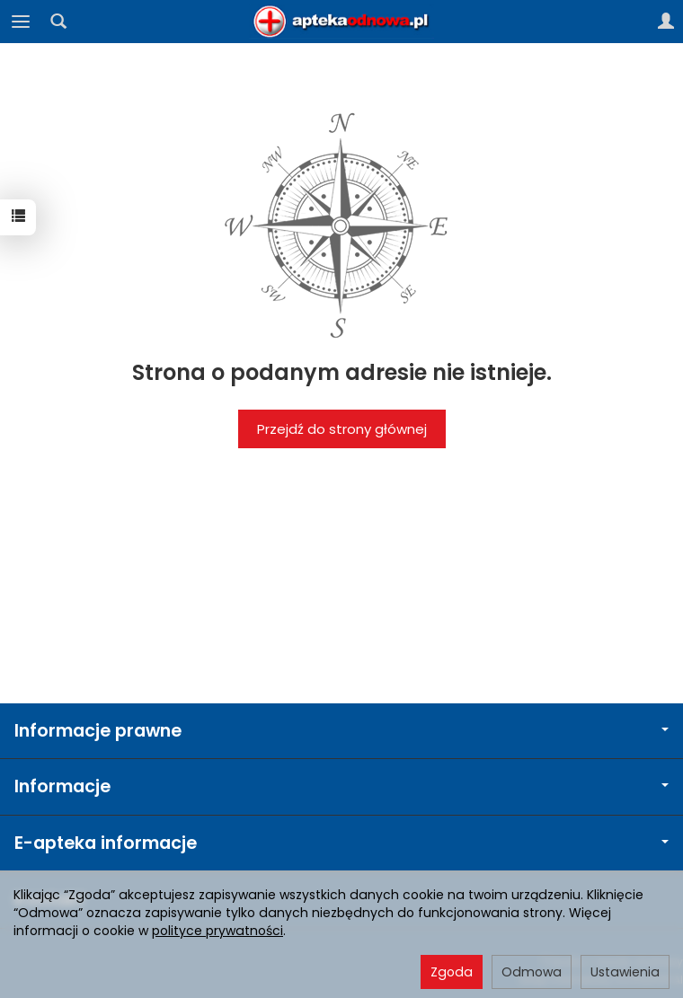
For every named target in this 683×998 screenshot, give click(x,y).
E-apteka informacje (341, 843)
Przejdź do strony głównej (342, 429)
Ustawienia (625, 972)
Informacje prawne (341, 731)
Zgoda (451, 972)
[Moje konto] (666, 21)
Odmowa (531, 972)
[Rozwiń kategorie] (20, 21)
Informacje (341, 786)
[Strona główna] (341, 21)
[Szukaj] (58, 21)
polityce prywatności (217, 931)
